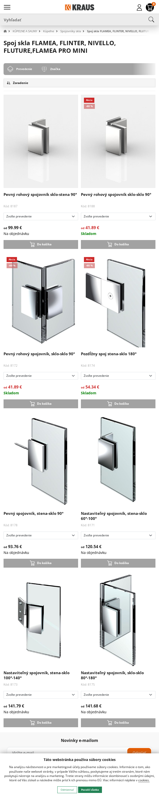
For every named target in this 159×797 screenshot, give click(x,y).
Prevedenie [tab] (24, 69)
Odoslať (139, 752)
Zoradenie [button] (17, 83)
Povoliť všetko (90, 789)
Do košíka (44, 244)
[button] (8, 31)
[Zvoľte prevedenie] (41, 216)
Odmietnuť (67, 789)
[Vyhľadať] (79, 19)
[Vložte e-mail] (79, 753)
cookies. (144, 780)
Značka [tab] (55, 69)
